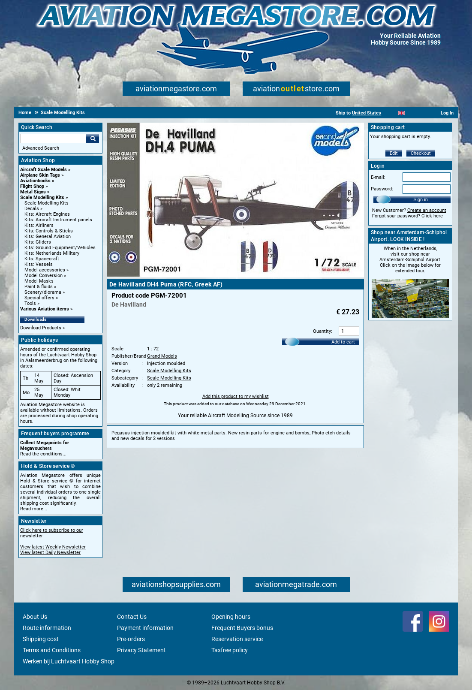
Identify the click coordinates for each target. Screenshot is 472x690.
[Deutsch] (422, 113)
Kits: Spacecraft (41, 259)
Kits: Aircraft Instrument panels (58, 220)
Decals (31, 208)
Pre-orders (131, 639)
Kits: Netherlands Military (51, 253)
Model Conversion (43, 275)
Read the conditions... (43, 454)
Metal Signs (33, 192)
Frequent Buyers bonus (242, 627)
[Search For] (53, 138)
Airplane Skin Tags (40, 175)
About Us (35, 616)
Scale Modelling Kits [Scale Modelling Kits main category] (46, 203)
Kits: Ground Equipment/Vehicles (60, 247)
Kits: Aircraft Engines (47, 214)
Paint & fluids (38, 286)
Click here (432, 216)
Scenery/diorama (42, 292)
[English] (401, 113)
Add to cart (343, 342)
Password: (382, 189)
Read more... (33, 509)
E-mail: (378, 177)
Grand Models (162, 356)
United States (366, 113)
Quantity (322, 331)
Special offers (39, 298)
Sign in (420, 199)
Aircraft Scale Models (43, 169)
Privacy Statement (141, 650)
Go (92, 138)
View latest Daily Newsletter (50, 552)
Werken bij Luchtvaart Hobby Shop (68, 661)
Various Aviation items (44, 309)
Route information (47, 627)
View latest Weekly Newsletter (53, 547)
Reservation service (237, 639)
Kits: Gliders (37, 242)
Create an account (426, 210)
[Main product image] (235, 276)
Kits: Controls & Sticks (48, 231)
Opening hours (230, 616)
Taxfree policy (229, 650)
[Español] (412, 113)
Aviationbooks (35, 181)
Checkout (421, 153)
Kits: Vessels (38, 264)
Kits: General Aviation (47, 236)
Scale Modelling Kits (42, 197)
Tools (30, 303)
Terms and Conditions (52, 650)
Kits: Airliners (39, 225)
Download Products (40, 328)
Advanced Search (40, 148)
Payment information (145, 627)
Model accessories (44, 270)
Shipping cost (41, 639)
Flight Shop (32, 186)
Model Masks (39, 281)
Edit (394, 153)
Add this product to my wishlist (235, 396)
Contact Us (132, 616)
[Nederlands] (391, 113)
